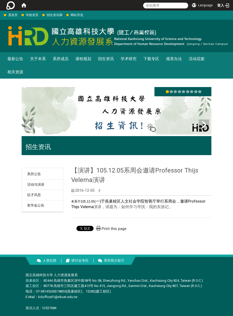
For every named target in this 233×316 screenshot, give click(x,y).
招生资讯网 (54, 15)
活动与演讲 (35, 184)
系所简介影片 (114, 260)
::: (1, 15)
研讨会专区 (80, 260)
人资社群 (49, 260)
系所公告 (34, 174)
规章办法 (174, 58)
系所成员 (61, 58)
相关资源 (15, 72)
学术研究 (129, 58)
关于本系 (38, 58)
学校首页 (32, 15)
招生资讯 (106, 58)
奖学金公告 (35, 205)
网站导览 (77, 15)
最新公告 (15, 58)
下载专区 (151, 58)
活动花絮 (197, 58)
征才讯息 (34, 195)
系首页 (13, 15)
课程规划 (83, 58)
